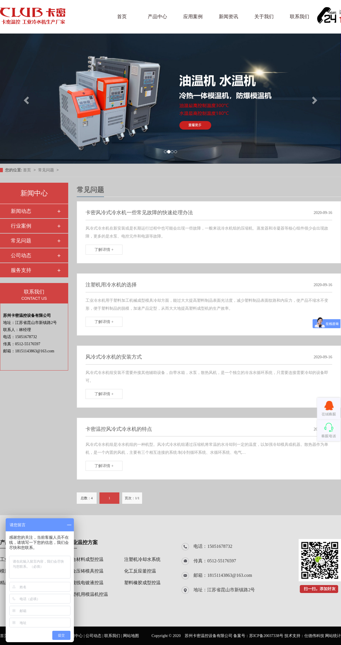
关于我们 (264, 16)
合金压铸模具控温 (85, 571)
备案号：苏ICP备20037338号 (258, 636)
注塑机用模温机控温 (87, 594)
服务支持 (21, 270)
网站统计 (333, 636)
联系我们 (299, 16)
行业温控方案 (82, 542)
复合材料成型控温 (85, 559)
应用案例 (193, 16)
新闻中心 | (76, 636)
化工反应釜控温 (140, 571)
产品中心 (157, 16)
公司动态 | (95, 636)
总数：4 (87, 498)
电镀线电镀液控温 (85, 582)
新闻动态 (21, 211)
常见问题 (46, 170)
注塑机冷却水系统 (142, 559)
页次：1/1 (132, 498)
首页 (122, 16)
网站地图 (131, 636)
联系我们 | (113, 636)
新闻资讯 (228, 16)
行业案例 (21, 226)
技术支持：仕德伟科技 (304, 636)
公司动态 (21, 255)
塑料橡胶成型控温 (142, 582)
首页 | (5, 636)
